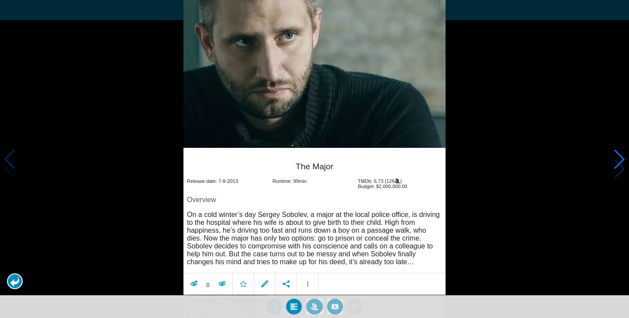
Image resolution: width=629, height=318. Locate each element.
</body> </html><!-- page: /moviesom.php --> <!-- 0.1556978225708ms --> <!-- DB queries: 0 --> (314, 159)
